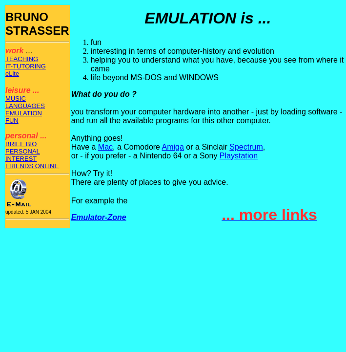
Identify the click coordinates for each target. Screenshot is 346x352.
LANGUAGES (25, 106)
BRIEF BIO (21, 144)
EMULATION (23, 113)
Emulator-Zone (98, 217)
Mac (105, 147)
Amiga (173, 147)
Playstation (239, 156)
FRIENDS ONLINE (32, 166)
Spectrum (246, 147)
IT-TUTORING (25, 66)
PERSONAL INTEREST (22, 155)
